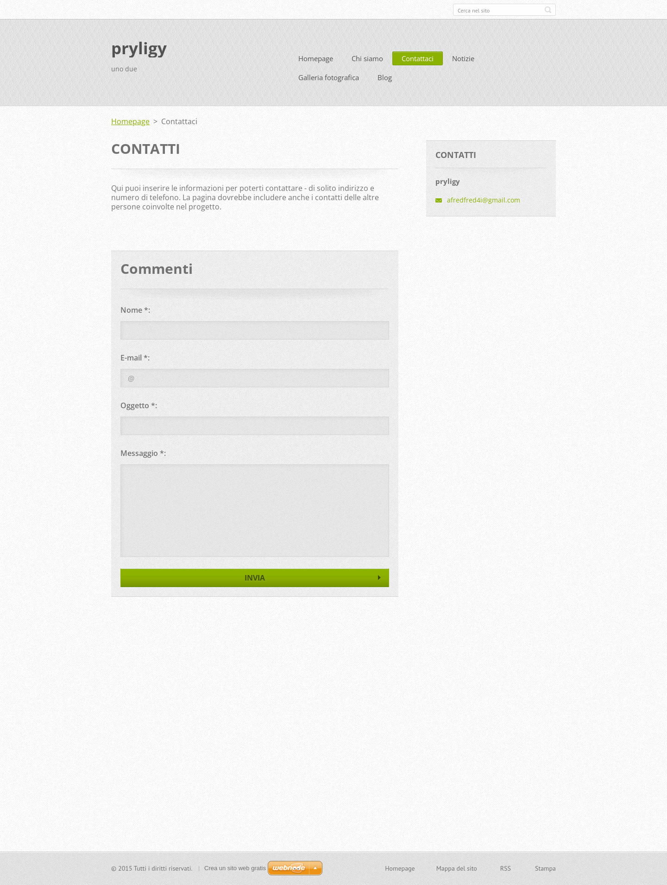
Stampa (545, 868)
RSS (505, 868)
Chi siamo (367, 58)
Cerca (548, 10)
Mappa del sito (456, 868)
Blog (385, 77)
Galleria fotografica (328, 77)
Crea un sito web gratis (235, 868)
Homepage (315, 58)
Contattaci (418, 58)
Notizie (463, 58)
